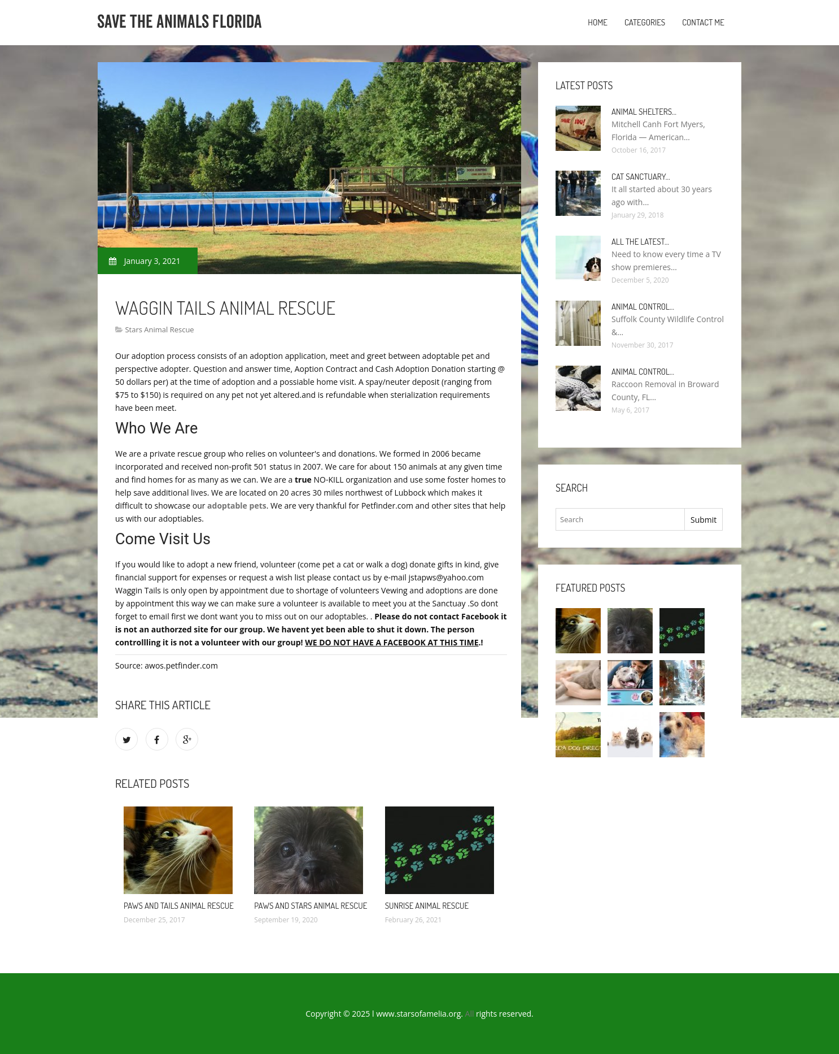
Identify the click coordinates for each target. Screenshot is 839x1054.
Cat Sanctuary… (640, 176)
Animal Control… (642, 306)
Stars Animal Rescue (159, 329)
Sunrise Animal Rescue (427, 905)
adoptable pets (236, 505)
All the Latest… (640, 241)
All (469, 1013)
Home (598, 22)
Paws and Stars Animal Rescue (310, 905)
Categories (644, 22)
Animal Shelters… (643, 111)
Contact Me (703, 22)
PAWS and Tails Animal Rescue (179, 905)
